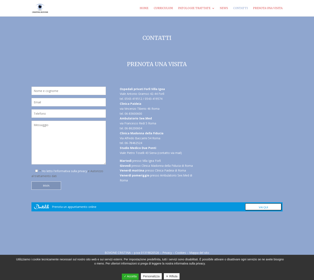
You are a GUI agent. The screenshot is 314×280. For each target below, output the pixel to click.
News (224, 8)
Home (144, 8)
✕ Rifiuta (171, 276)
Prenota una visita (268, 8)
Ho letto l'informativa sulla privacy (64, 171)
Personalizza (151, 276)
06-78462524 (133, 143)
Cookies (180, 253)
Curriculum (163, 8)
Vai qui (263, 207)
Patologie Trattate (194, 8)
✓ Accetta (130, 276)
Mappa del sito (199, 253)
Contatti (240, 8)
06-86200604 (133, 128)
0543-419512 (133, 99)
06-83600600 (133, 114)
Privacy (167, 253)
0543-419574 (153, 99)
